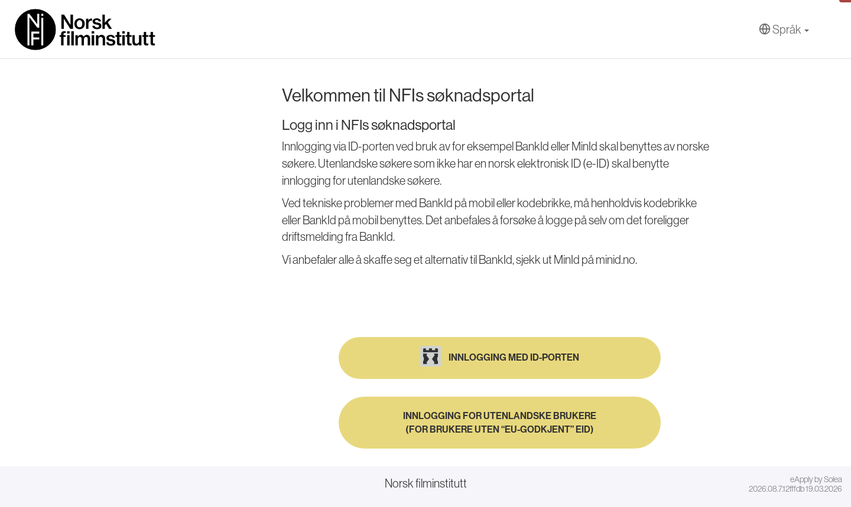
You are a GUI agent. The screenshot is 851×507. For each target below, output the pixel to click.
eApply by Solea (816, 479)
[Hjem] (85, 29)
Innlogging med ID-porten (499, 356)
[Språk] (784, 30)
